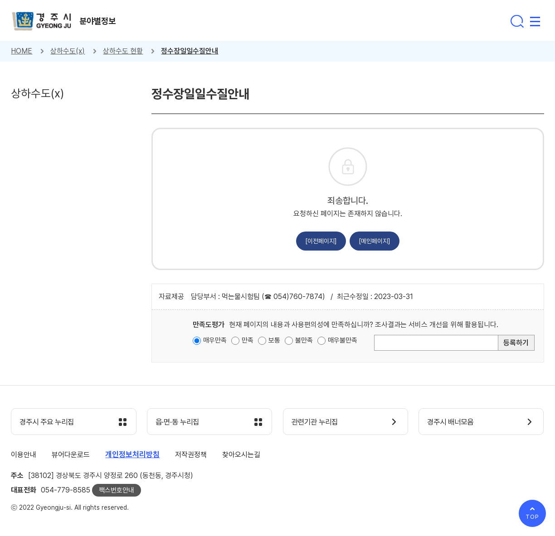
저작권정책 (191, 455)
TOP (532, 516)
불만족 (304, 340)
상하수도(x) (67, 51)
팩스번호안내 (116, 491)
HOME (21, 51)
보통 (274, 340)
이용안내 (23, 455)
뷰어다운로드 (71, 455)
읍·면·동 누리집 (179, 422)
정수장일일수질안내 (189, 51)
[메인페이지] (374, 241)
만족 (247, 340)
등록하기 (516, 342)
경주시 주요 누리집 (49, 422)
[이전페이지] (321, 241)
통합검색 (517, 21)
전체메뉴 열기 (535, 21)
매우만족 (215, 340)
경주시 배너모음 (452, 422)
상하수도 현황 (123, 51)
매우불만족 (342, 340)
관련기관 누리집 (317, 422)
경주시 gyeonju (42, 21)
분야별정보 (99, 21)
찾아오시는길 (241, 455)
